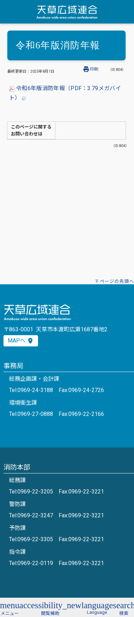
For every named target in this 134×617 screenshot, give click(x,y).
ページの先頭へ (117, 281)
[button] (10, 607)
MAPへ (21, 340)
